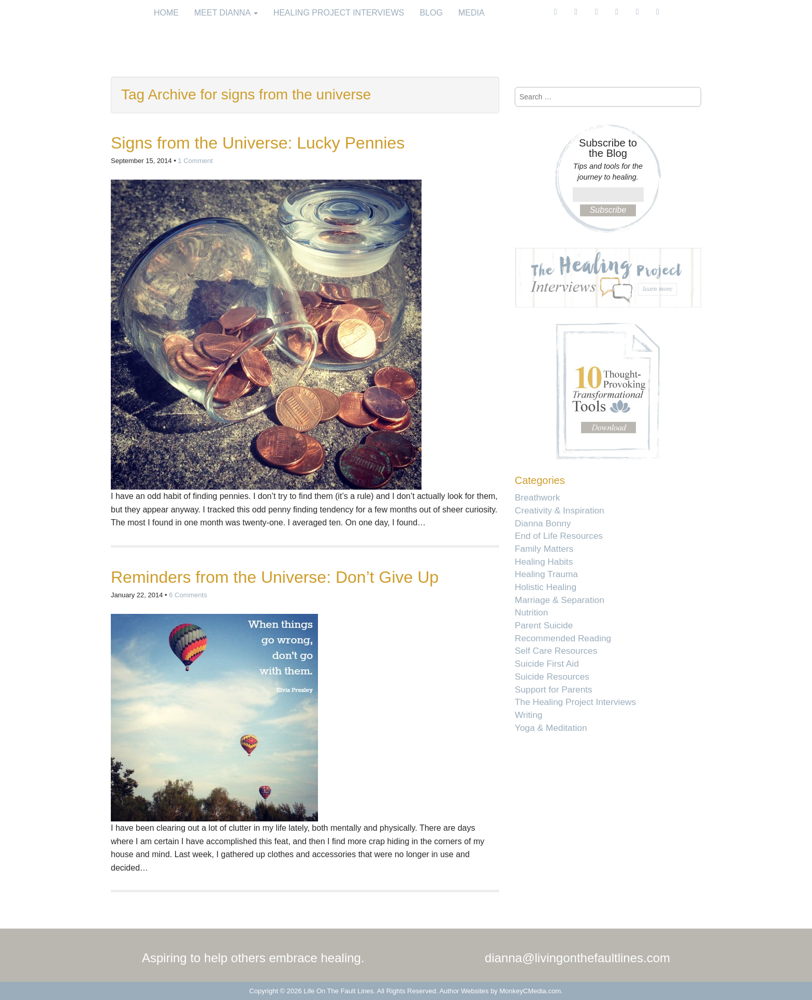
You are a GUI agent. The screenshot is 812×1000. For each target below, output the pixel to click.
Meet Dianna (226, 12)
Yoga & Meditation (551, 728)
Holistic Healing (545, 587)
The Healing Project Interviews (575, 702)
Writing (528, 715)
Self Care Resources (556, 650)
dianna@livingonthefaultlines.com (577, 958)
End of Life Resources (559, 536)
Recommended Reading (563, 638)
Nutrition (531, 612)
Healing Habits (544, 561)
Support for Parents (553, 689)
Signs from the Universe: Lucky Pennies (257, 143)
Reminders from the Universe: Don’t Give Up (275, 577)
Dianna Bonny (543, 523)
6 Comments (188, 595)
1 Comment (195, 161)
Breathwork (537, 497)
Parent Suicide (544, 625)
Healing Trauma (546, 574)
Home (166, 12)
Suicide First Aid (547, 663)
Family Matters (544, 548)
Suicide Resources (552, 676)
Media (471, 12)
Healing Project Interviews (338, 12)
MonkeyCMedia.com (530, 991)
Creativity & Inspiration (559, 510)
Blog (430, 12)
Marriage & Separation (559, 600)
